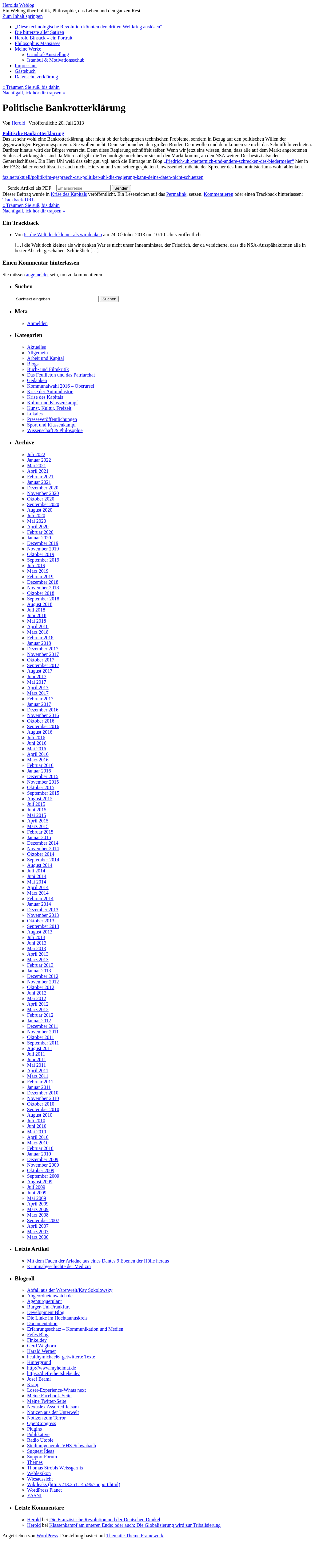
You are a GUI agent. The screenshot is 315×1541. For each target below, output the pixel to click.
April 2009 (38, 1203)
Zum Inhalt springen (22, 16)
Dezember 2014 (42, 843)
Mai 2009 (36, 1198)
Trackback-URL (18, 199)
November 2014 (43, 848)
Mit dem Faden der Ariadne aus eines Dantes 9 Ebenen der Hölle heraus (98, 1260)
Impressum (26, 65)
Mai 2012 (36, 998)
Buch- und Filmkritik (48, 369)
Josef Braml (39, 1379)
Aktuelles (36, 347)
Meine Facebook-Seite (49, 1395)
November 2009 (43, 1165)
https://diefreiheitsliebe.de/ (53, 1373)
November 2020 (43, 493)
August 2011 (39, 1048)
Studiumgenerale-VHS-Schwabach (61, 1445)
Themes (35, 1462)
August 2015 (39, 798)
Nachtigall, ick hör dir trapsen (33, 92)
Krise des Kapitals (69, 194)
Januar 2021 (39, 482)
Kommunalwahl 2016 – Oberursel (60, 386)
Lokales (35, 413)
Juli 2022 (36, 454)
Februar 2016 (40, 765)
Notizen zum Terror (46, 1417)
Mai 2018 (36, 621)
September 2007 (43, 1220)
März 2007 (38, 1231)
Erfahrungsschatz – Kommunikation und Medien (75, 1329)
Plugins (34, 1429)
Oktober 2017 (40, 659)
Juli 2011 (36, 1054)
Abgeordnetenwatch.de (50, 1295)
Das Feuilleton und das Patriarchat (61, 374)
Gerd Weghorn (41, 1345)
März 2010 (38, 1142)
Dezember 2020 (42, 487)
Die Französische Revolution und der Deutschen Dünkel (104, 1519)
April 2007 (38, 1226)
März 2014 (38, 893)
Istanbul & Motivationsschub (56, 60)
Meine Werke (28, 49)
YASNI (34, 1495)
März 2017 (38, 693)
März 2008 (38, 1215)
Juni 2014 (36, 876)
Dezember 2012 (42, 976)
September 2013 (43, 926)
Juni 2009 (36, 1192)
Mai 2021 (36, 465)
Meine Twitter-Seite (46, 1401)
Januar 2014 (39, 904)
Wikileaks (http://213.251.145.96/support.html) (73, 1484)
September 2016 (43, 726)
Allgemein (37, 352)
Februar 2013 (40, 965)
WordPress (47, 1535)
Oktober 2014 (40, 854)
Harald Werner (41, 1351)
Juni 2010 (36, 1126)
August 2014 (39, 865)
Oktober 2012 (40, 987)
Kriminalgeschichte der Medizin (59, 1266)
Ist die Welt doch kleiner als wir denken (63, 234)
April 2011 (37, 1070)
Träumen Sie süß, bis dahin (31, 87)
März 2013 (38, 959)
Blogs (32, 363)
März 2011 (37, 1076)
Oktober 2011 (40, 1037)
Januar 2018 (39, 643)
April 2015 (38, 820)
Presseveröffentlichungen (52, 419)
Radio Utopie (40, 1440)
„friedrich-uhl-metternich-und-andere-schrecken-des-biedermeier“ (229, 161)
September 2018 (43, 598)
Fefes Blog (38, 1334)
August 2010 (39, 1115)
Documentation (42, 1323)
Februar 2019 (40, 576)
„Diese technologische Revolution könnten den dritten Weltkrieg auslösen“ (88, 26)
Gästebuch (25, 71)
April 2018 (38, 626)
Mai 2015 (36, 815)
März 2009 (38, 1209)
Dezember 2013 (42, 909)
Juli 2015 (36, 804)
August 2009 (39, 1181)
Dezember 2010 (42, 1092)
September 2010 (43, 1109)
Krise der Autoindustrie (50, 391)
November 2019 (43, 548)
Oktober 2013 (40, 920)
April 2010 (38, 1137)
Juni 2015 (36, 809)
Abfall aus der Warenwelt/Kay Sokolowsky (69, 1290)
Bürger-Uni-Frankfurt (48, 1306)
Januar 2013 (39, 970)
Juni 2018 (36, 615)
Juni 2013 (36, 943)
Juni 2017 (36, 676)
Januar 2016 (39, 770)
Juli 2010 (36, 1120)
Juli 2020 (36, 515)
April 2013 (38, 954)
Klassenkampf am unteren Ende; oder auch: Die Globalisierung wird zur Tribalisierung (135, 1525)
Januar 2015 (39, 837)
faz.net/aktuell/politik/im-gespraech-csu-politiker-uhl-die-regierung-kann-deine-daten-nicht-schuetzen (102, 177)
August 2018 (39, 604)
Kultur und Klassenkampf (52, 402)
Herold (18, 123)
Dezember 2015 (42, 776)
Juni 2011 (36, 1059)
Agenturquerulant (44, 1301)
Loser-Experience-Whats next (56, 1390)
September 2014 (43, 859)
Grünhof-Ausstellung (48, 54)
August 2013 (39, 931)
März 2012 (38, 1009)
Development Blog (45, 1312)
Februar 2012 (40, 1015)
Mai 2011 (36, 1065)
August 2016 (39, 732)
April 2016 (38, 754)
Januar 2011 (39, 1087)
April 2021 (38, 471)
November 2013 (43, 915)
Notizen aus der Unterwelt (53, 1412)
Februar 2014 (40, 898)
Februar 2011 (40, 1081)
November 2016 (43, 715)
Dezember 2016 (42, 709)
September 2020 (43, 504)
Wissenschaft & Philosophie (55, 430)
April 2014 (38, 887)
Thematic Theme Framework (134, 1535)
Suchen (24, 286)
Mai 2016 (36, 748)
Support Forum (42, 1456)
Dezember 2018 (42, 582)
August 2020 (39, 510)
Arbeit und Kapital (45, 358)
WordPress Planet (44, 1490)
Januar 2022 (39, 460)
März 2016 (38, 759)
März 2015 (38, 826)
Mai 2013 (36, 948)
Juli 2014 (36, 870)
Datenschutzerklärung (36, 76)
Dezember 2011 (42, 1026)
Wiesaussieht (40, 1478)
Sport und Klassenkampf (51, 424)
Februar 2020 (40, 532)
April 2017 (38, 687)
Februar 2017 (40, 698)
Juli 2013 (36, 937)
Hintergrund (39, 1362)
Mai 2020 (36, 521)
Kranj (32, 1384)
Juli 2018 (36, 609)
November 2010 (43, 1098)
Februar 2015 (40, 831)
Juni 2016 (36, 743)
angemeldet (37, 274)
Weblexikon (39, 1473)
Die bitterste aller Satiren (39, 32)
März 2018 (38, 632)
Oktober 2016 (40, 720)
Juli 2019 (36, 565)
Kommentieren (218, 194)
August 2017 (39, 671)
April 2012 (38, 1004)
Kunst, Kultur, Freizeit (49, 408)
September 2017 (43, 665)
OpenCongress (41, 1423)
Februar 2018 (40, 637)
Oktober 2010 (40, 1103)
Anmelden (37, 323)
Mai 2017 (36, 682)
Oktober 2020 (40, 498)
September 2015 (43, 793)
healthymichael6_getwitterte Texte (61, 1356)
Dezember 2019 (42, 543)
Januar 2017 (39, 704)
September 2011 (43, 1042)
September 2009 (43, 1176)
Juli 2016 (36, 737)
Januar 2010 (39, 1153)
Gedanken (37, 380)
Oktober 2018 (40, 593)
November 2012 (43, 981)
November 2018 (43, 587)
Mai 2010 (36, 1131)
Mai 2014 (36, 881)
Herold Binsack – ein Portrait (44, 37)
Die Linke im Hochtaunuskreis (57, 1318)
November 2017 (43, 654)
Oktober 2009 (40, 1170)
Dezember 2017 (42, 648)
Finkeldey (37, 1340)
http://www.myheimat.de (51, 1367)
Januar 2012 (39, 1020)
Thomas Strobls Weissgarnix (55, 1467)
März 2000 (38, 1237)
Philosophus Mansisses (37, 43)
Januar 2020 (39, 537)
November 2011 (43, 1031)
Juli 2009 (36, 1187)
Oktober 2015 (40, 787)
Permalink (176, 194)
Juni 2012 (36, 992)
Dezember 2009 (42, 1159)
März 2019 (38, 571)
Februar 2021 (40, 476)
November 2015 (43, 782)
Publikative (38, 1434)
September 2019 (43, 559)
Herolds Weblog (18, 5)
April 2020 (38, 526)
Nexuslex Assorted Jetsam (53, 1406)
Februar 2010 (40, 1148)
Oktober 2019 (40, 554)
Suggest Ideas (40, 1451)
